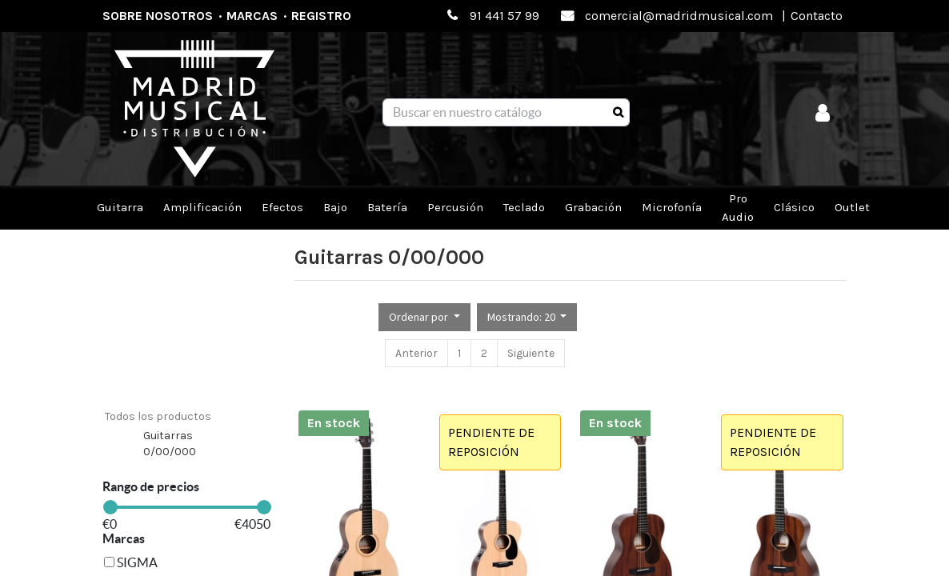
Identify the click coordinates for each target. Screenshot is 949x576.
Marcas (252, 15)
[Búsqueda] (618, 113)
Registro (321, 15)
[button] (424, 317)
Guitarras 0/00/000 (169, 443)
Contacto (817, 15)
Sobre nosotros (157, 15)
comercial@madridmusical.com (679, 15)
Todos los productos (158, 416)
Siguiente (531, 353)
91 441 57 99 (504, 15)
